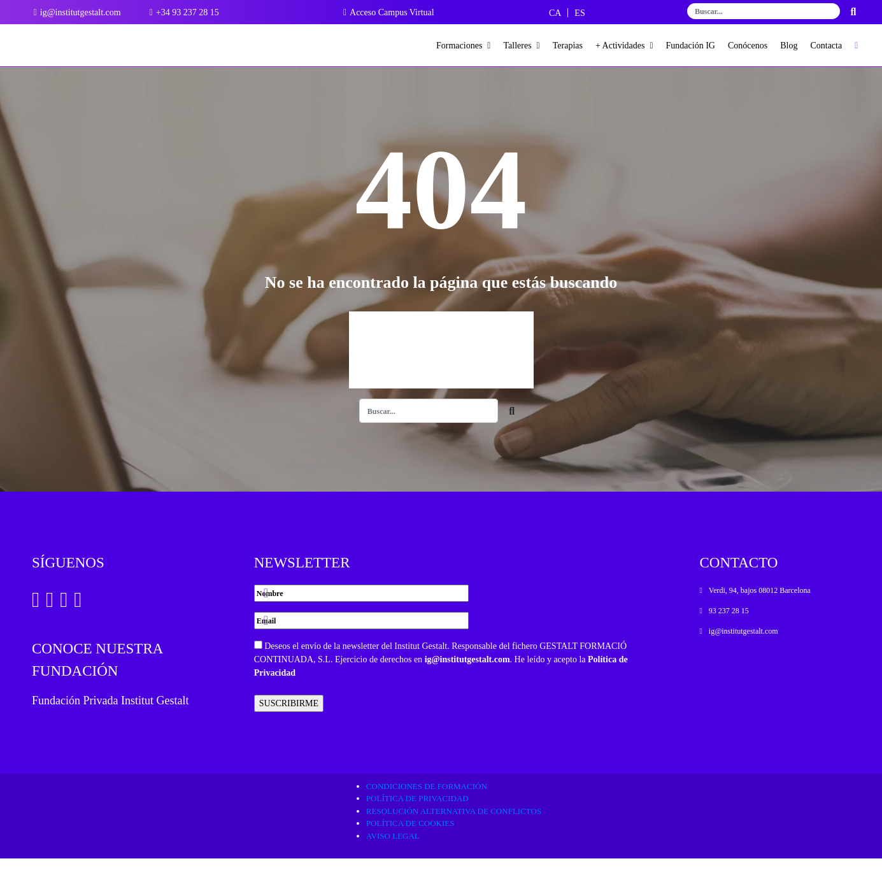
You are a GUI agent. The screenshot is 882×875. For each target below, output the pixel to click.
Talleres (521, 45)
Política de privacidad (417, 815)
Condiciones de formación (426, 802)
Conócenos (747, 45)
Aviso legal (393, 852)
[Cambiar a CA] (555, 13)
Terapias (568, 45)
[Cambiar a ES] (579, 13)
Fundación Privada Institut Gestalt (110, 717)
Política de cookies (410, 839)
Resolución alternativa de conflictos (453, 827)
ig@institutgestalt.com (467, 675)
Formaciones (463, 45)
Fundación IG (690, 45)
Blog (788, 45)
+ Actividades (624, 45)
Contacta (826, 45)
